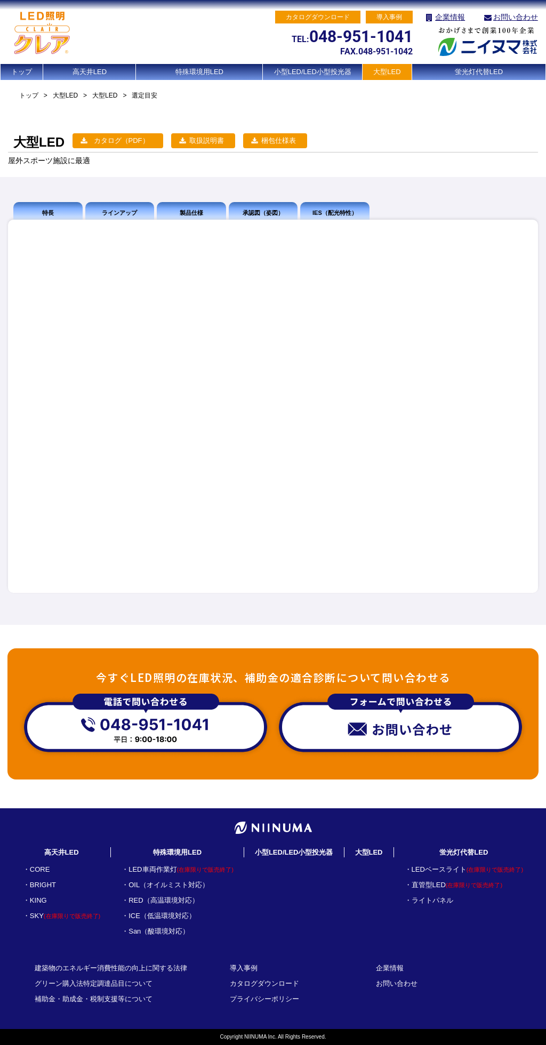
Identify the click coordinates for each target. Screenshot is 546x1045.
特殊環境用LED (199, 72)
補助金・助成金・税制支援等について (93, 999)
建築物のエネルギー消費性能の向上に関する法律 (111, 968)
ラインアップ (119, 213)
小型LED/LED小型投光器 (312, 72)
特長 (48, 213)
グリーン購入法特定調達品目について (93, 983)
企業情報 (450, 17)
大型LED (386, 72)
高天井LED (90, 72)
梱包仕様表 (278, 140)
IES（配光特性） (334, 213)
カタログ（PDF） (121, 140)
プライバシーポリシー (264, 999)
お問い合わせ (515, 17)
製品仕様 (191, 213)
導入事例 (244, 968)
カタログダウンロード (264, 983)
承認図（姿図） (263, 213)
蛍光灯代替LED (479, 72)
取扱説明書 (206, 140)
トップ (21, 72)
